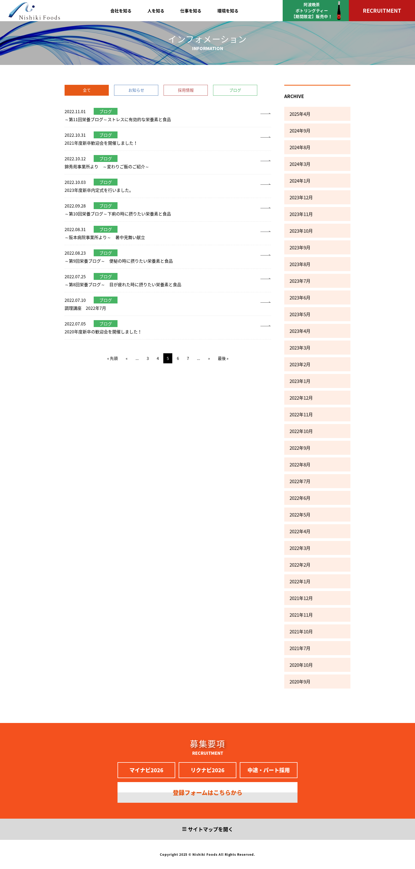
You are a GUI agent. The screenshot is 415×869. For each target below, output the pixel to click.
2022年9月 (300, 447)
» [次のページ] (209, 358)
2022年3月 (300, 548)
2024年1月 (300, 180)
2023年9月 (300, 247)
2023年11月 (301, 214)
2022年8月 (300, 464)
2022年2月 (300, 564)
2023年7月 (300, 280)
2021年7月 (300, 648)
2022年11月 (301, 414)
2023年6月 (300, 297)
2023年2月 (300, 364)
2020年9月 (300, 681)
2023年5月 (300, 314)
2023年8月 (300, 264)
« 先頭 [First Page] (112, 358)
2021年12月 (301, 598)
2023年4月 (300, 331)
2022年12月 (301, 397)
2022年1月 (300, 581)
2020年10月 (301, 664)
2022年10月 (301, 431)
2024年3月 (300, 164)
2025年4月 (300, 114)
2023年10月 (301, 230)
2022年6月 (300, 498)
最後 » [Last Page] (223, 358)
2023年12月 (301, 197)
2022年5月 (300, 514)
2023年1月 (300, 381)
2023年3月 (300, 347)
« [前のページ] (127, 358)
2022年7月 (300, 481)
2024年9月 (300, 130)
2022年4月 (300, 531)
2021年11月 (301, 614)
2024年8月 (300, 147)
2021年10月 (301, 631)
